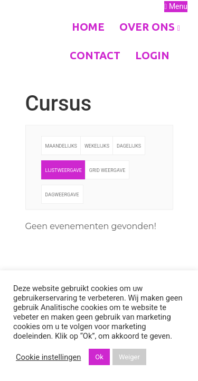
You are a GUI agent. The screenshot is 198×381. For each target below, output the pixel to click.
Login (152, 55)
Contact (95, 55)
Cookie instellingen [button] (48, 357)
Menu (175, 6)
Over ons (149, 27)
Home (88, 27)
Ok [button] (99, 357)
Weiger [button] (129, 357)
